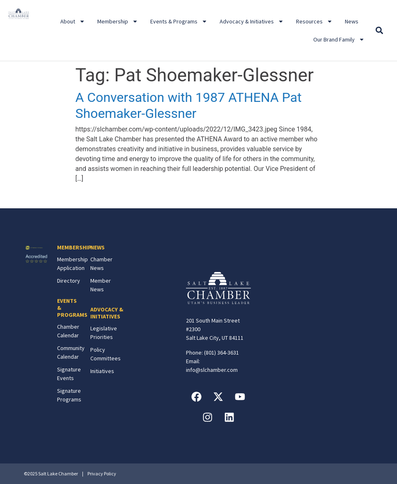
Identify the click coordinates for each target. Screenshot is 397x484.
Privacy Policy (101, 473)
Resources (314, 21)
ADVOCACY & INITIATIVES (106, 313)
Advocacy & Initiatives (252, 21)
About (72, 21)
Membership (117, 21)
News (351, 21)
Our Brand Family (339, 39)
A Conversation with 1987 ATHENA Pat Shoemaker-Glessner (189, 105)
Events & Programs (178, 21)
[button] (379, 30)
